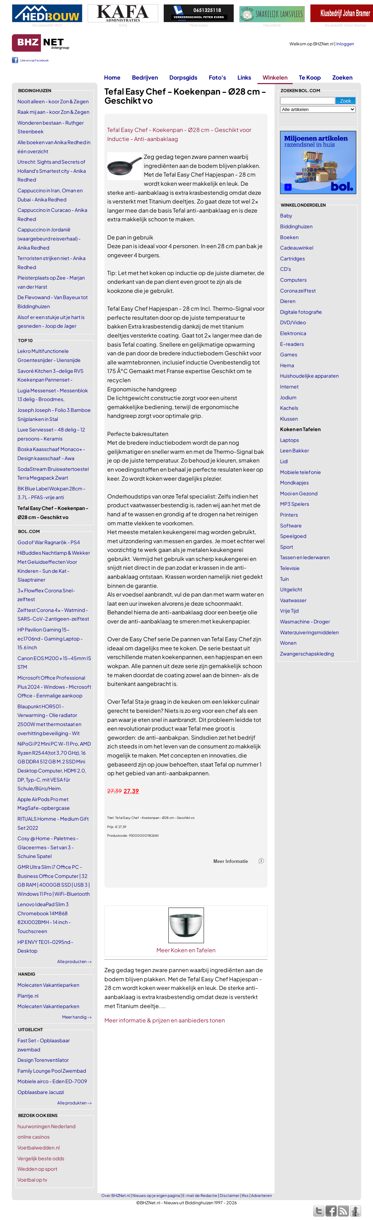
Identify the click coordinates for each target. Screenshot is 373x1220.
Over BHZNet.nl (115, 1195)
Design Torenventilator (43, 1060)
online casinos (33, 1136)
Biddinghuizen (296, 226)
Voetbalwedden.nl (38, 1147)
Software (291, 525)
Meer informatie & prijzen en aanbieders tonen (164, 1020)
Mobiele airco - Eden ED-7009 (52, 1081)
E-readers (292, 344)
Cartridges (292, 258)
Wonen (288, 642)
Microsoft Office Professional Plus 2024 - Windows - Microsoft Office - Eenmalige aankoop (54, 686)
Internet (289, 386)
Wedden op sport (37, 1169)
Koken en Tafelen (300, 429)
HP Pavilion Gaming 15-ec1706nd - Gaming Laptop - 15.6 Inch (50, 638)
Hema (287, 365)
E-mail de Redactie (199, 1195)
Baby (286, 215)
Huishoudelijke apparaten (309, 375)
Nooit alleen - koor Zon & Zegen (53, 101)
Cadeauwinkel (296, 247)
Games (288, 354)
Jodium (288, 397)
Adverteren (261, 1195)
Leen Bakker (294, 450)
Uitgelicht (291, 589)
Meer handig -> (77, 1017)
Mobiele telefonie (300, 472)
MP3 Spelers (294, 504)
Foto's (217, 77)
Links (244, 77)
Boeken (289, 237)
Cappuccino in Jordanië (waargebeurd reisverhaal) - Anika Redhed (49, 238)
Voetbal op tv (32, 1179)
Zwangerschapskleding (307, 653)
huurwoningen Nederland (46, 1126)
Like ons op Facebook (34, 60)
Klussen (289, 418)
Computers (293, 279)
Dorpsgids (183, 77)
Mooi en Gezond (298, 493)
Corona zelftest (298, 290)
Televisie (290, 568)
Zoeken (342, 77)
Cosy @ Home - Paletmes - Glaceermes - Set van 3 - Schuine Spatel (48, 847)
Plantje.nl (27, 995)
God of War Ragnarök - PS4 (48, 542)
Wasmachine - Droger (305, 621)
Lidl (284, 461)
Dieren (287, 301)
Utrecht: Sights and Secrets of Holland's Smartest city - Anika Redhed (51, 170)
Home (112, 77)
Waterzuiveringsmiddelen (309, 632)
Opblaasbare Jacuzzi (40, 1092)
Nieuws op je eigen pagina (156, 1195)
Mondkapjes (294, 482)
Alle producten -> (74, 961)
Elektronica (293, 333)
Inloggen (345, 43)
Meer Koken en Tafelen (185, 950)
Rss (245, 1195)
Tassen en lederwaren (305, 557)
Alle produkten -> (74, 1103)
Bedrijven (145, 77)
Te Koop (310, 77)
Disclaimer (230, 1195)
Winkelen (275, 77)
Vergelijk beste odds (40, 1158)
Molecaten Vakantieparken (48, 985)
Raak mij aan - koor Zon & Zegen (53, 112)
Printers (289, 514)
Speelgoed (293, 536)
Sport (286, 547)
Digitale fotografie (301, 312)
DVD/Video (293, 322)
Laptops (289, 440)
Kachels (289, 408)
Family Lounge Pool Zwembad (51, 1070)
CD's (285, 269)
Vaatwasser (293, 600)
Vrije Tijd (289, 610)
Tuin (284, 579)
